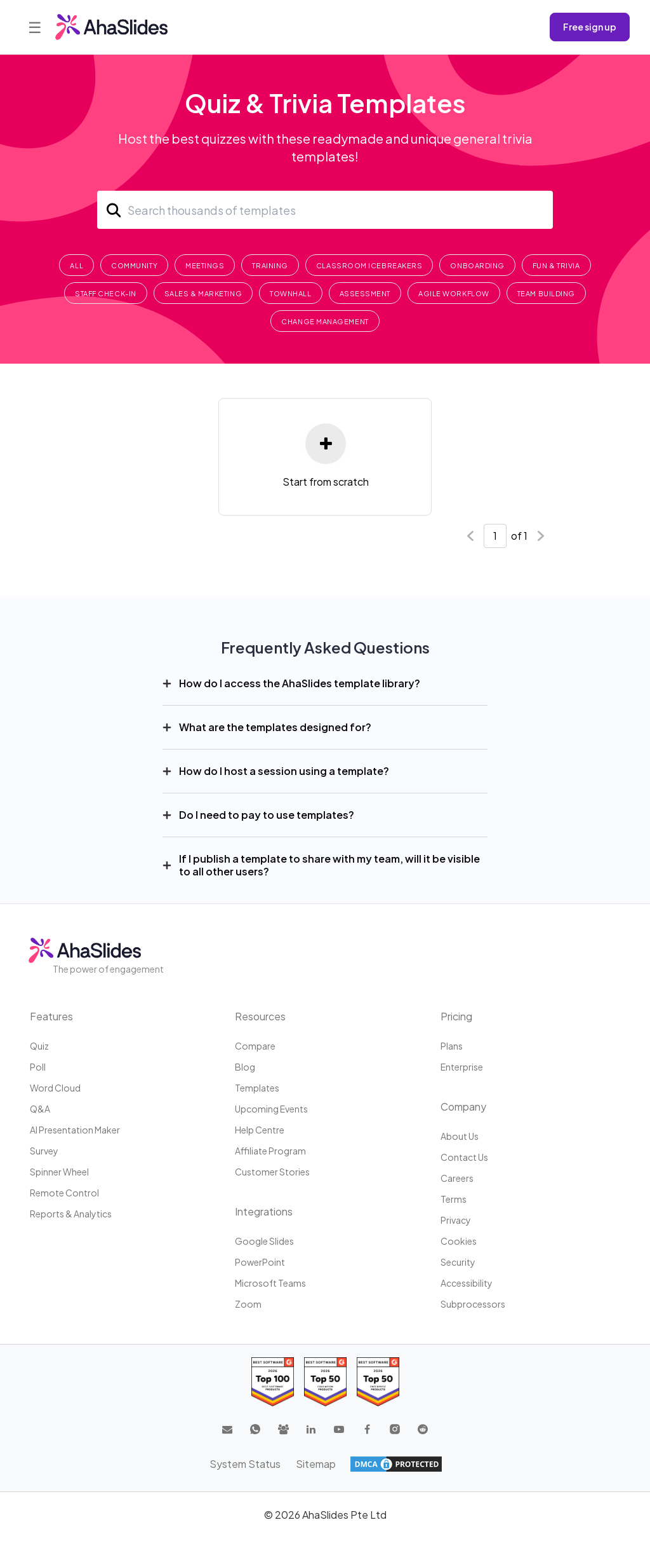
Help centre (259, 1129)
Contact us (464, 1157)
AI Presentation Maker (75, 1129)
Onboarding (477, 265)
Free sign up (589, 26)
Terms (454, 1199)
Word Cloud (55, 1087)
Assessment (365, 293)
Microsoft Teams (270, 1283)
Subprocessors (473, 1304)
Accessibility (467, 1283)
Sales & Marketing (203, 293)
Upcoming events (271, 1108)
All (76, 265)
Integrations (264, 1211)
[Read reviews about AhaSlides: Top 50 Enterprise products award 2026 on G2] (378, 1381)
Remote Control (64, 1192)
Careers (457, 1178)
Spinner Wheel (59, 1171)
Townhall (290, 293)
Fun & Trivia (556, 265)
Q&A (40, 1108)
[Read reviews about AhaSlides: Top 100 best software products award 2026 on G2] (272, 1381)
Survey (44, 1150)
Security (458, 1262)
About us (460, 1136)
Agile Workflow (453, 293)
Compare (255, 1045)
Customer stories (272, 1171)
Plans (452, 1045)
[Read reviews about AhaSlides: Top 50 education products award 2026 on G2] (325, 1381)
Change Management (324, 321)
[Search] (325, 210)
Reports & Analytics (71, 1213)
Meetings (204, 265)
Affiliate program (270, 1150)
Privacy (456, 1220)
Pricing (456, 1016)
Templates (257, 1087)
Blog (245, 1066)
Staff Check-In (105, 293)
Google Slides (264, 1241)
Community (134, 265)
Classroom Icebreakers (369, 265)
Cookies (459, 1241)
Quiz (39, 1045)
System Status (245, 1463)
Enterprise (462, 1066)
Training (270, 265)
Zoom (248, 1304)
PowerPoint (260, 1262)
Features (51, 1016)
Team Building (546, 293)
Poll (38, 1066)
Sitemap (316, 1463)
